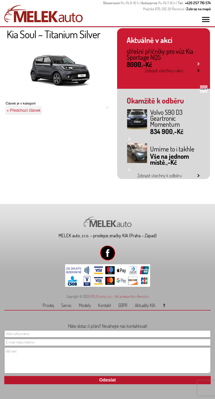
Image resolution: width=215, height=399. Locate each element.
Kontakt (104, 305)
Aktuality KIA (145, 305)
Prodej (48, 305)
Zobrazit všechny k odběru (159, 175)
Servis (66, 305)
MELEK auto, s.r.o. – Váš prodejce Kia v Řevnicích (119, 296)
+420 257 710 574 (198, 2)
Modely (85, 305)
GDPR (122, 305)
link (198, 63)
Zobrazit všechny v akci (164, 70)
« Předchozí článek (23, 110)
